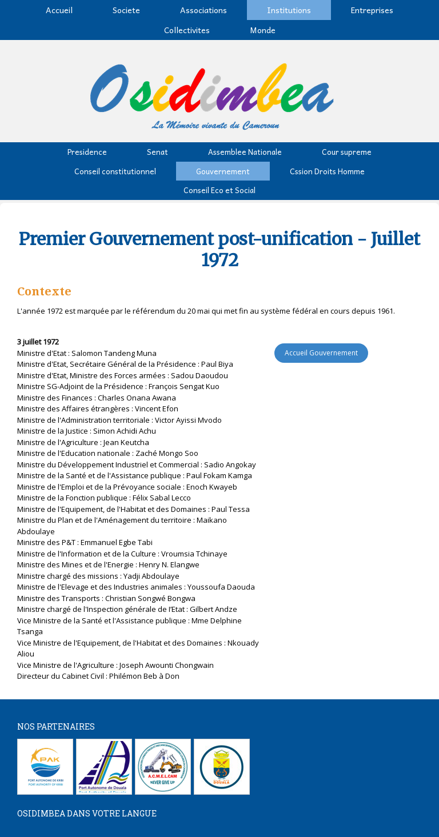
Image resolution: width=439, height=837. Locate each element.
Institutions (289, 9)
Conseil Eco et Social (219, 190)
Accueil (59, 9)
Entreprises (372, 9)
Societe (126, 9)
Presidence (87, 152)
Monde (263, 29)
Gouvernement (223, 171)
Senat (157, 152)
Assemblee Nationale (245, 152)
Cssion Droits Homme (327, 171)
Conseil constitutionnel (115, 171)
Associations (203, 9)
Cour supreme (347, 152)
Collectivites (187, 29)
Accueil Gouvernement (321, 353)
